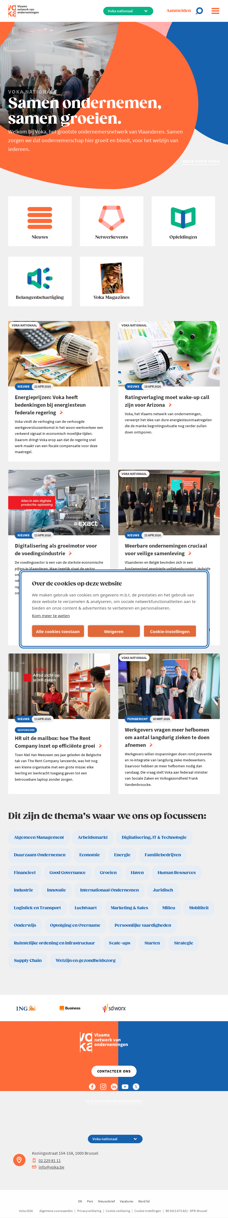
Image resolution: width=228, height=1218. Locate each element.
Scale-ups (119, 943)
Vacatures (126, 1201)
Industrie (23, 890)
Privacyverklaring (89, 1211)
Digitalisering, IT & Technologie (154, 837)
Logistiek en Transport (37, 908)
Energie (122, 855)
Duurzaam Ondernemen (39, 855)
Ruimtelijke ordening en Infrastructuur (54, 943)
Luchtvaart (86, 908)
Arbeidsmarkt (93, 837)
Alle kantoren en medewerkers (114, 1101)
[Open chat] (201, 11)
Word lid (144, 1201)
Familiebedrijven (163, 855)
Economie (89, 855)
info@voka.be (48, 1167)
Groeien (108, 872)
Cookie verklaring (118, 1211)
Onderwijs (25, 925)
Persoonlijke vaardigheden (143, 925)
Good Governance (68, 872)
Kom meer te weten (51, 615)
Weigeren (113, 631)
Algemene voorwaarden (56, 1211)
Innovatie (56, 890)
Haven (137, 872)
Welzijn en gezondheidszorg (86, 960)
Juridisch (163, 890)
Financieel (25, 872)
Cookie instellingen (147, 1211)
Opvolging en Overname (75, 925)
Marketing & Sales (129, 908)
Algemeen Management (39, 837)
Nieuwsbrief (106, 1201)
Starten (152, 943)
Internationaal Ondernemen (109, 890)
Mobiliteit (199, 908)
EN (80, 1201)
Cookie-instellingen (170, 631)
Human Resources (177, 872)
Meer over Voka (201, 161)
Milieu (168, 908)
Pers (90, 1201)
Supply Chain (28, 960)
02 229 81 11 (46, 1160)
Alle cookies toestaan (58, 631)
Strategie (183, 943)
